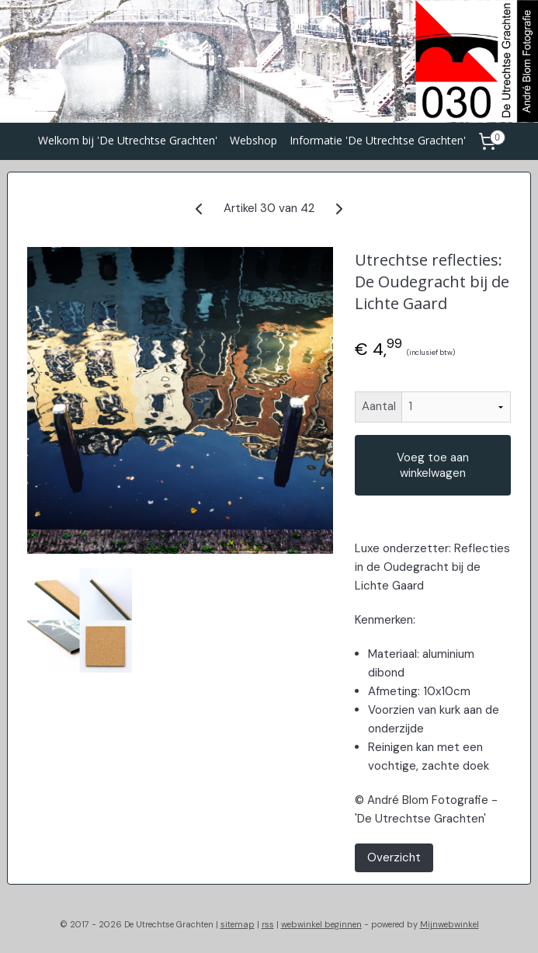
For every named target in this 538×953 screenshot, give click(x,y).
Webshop (253, 140)
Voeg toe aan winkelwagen (433, 465)
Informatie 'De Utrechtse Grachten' (378, 140)
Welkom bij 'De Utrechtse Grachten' (127, 140)
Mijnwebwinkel (449, 924)
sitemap (237, 924)
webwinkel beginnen (321, 924)
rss (268, 924)
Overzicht (394, 857)
